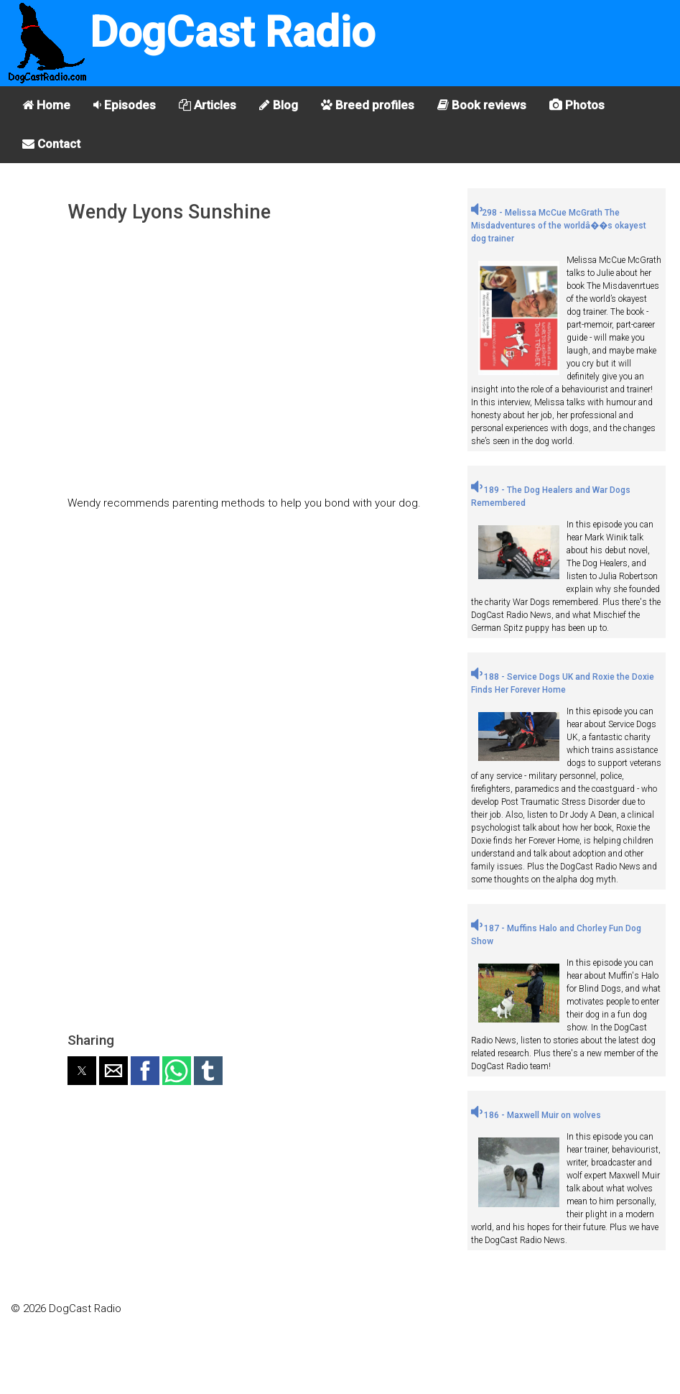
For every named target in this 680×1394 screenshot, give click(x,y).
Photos (577, 105)
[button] (81, 1070)
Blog (278, 105)
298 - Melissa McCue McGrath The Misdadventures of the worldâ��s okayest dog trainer (558, 226)
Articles (207, 105)
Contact (51, 144)
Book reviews (481, 105)
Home (46, 105)
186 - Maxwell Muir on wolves (536, 1115)
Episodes (124, 105)
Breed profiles (367, 105)
